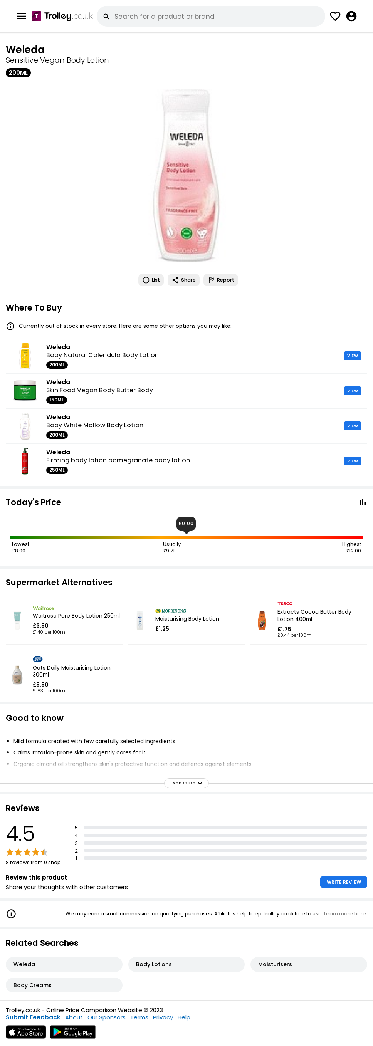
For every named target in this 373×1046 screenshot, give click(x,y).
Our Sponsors (106, 1017)
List (151, 280)
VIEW (352, 356)
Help (184, 1017)
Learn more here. (345, 913)
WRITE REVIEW (344, 882)
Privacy (163, 1017)
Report (220, 280)
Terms (139, 1017)
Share (183, 280)
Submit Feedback (33, 1017)
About (74, 1017)
